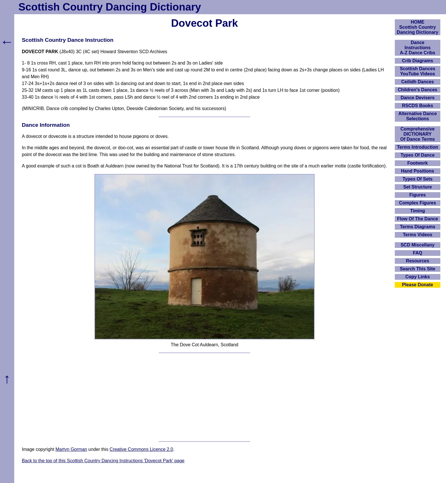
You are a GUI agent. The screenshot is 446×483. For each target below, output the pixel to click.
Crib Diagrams (417, 60)
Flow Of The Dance (417, 218)
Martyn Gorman (71, 449)
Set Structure (417, 187)
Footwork (417, 163)
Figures (417, 194)
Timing (417, 210)
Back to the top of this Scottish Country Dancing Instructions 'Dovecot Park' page (103, 460)
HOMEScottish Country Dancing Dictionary (417, 27)
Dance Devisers (417, 97)
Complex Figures (417, 202)
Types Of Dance (417, 155)
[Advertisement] (204, 397)
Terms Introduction (417, 147)
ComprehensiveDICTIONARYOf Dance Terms (417, 134)
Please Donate (417, 284)
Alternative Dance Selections (417, 116)
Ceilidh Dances (417, 81)
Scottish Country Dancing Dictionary (109, 7)
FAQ (417, 252)
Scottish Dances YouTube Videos (417, 71)
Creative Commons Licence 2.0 (141, 449)
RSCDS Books (417, 105)
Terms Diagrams (417, 226)
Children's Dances (417, 89)
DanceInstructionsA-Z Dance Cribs (417, 47)
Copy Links (417, 276)
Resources (417, 260)
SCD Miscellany (417, 244)
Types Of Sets (417, 179)
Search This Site (417, 268)
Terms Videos (417, 234)
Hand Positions (417, 171)
